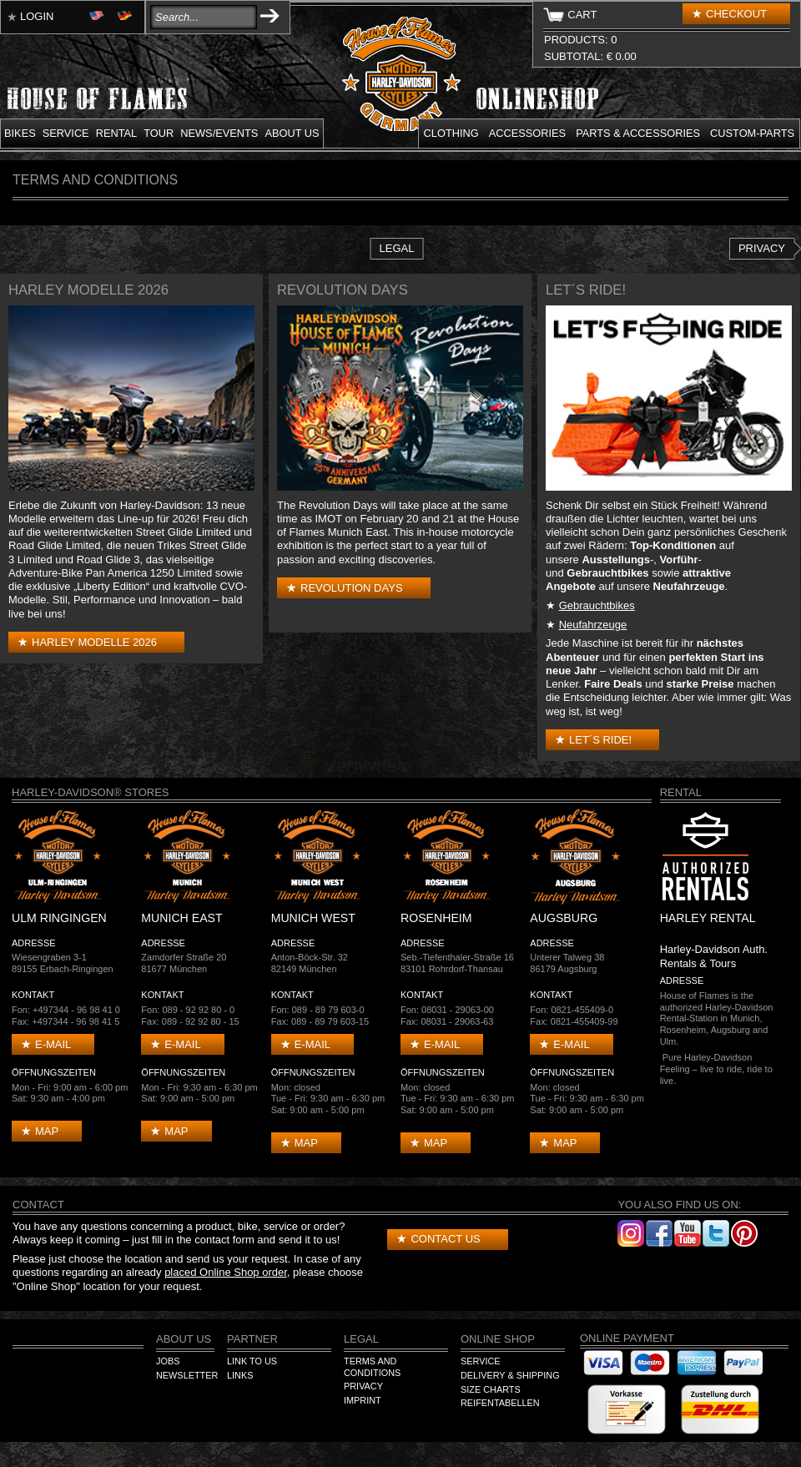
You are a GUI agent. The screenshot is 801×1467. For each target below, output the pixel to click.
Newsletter (187, 1375)
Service (66, 133)
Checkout (736, 14)
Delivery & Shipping (510, 1375)
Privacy (761, 248)
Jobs (167, 1361)
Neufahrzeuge (593, 624)
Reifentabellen (500, 1403)
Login (36, 16)
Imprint (362, 1400)
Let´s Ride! (600, 740)
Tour (159, 133)
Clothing (451, 133)
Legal (397, 248)
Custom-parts (752, 133)
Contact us (445, 1239)
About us (291, 133)
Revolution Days (351, 588)
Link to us (252, 1361)
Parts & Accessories (638, 133)
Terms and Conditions (372, 1367)
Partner (252, 1339)
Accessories (527, 133)
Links (240, 1375)
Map (46, 1131)
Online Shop (498, 1339)
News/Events (219, 133)
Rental (117, 133)
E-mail (53, 1044)
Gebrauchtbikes (597, 605)
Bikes (20, 133)
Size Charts (491, 1389)
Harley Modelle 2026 (94, 642)
